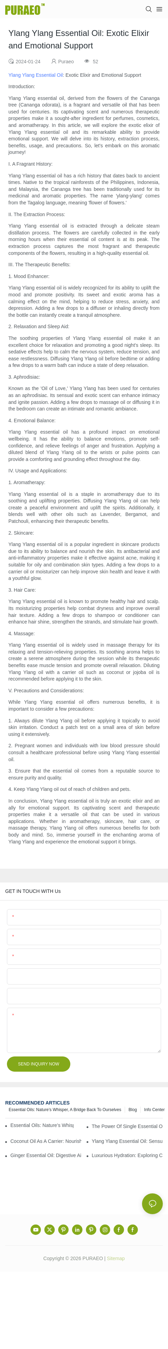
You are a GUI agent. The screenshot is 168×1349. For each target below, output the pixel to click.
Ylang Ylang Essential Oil (35, 75)
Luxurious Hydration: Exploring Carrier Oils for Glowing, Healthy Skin (127, 1155)
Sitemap (116, 1258)
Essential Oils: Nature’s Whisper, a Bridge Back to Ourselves (65, 1109)
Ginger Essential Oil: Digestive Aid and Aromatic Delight (45, 1155)
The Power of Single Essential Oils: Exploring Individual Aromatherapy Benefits (127, 1126)
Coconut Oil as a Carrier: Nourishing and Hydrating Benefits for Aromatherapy (45, 1141)
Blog (133, 1109)
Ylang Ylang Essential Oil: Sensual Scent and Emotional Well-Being (127, 1141)
